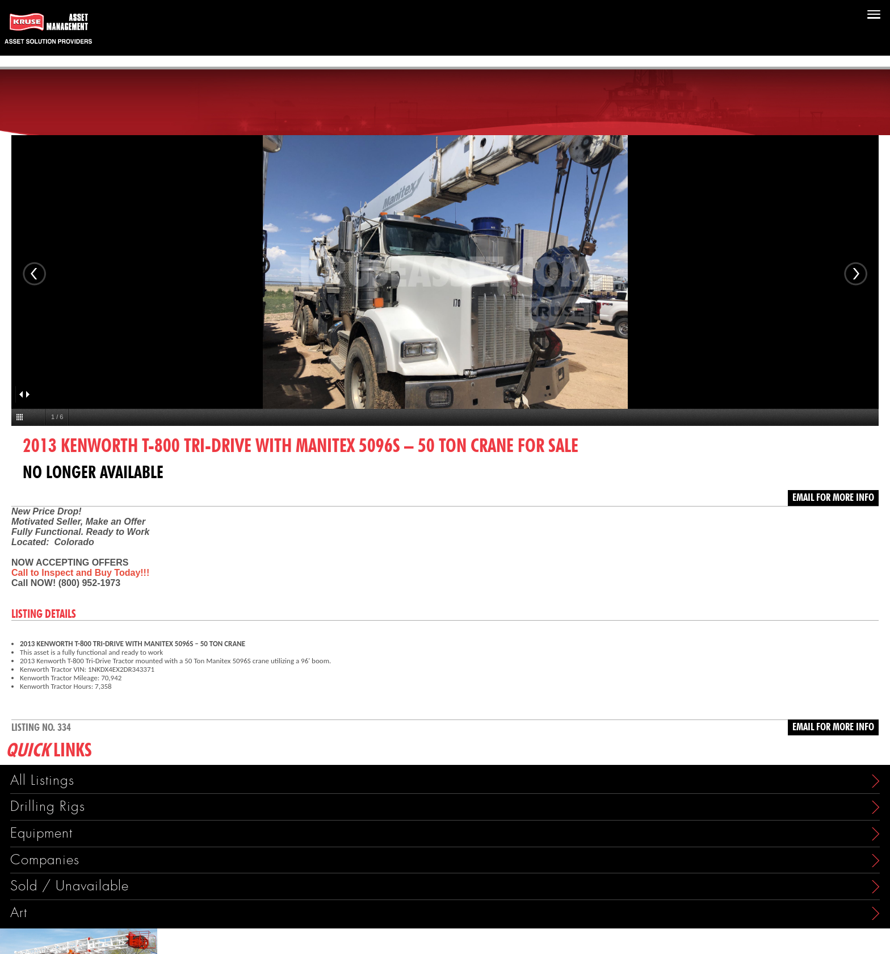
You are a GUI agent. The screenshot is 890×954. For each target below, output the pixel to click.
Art (18, 913)
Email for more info (833, 498)
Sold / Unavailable (69, 886)
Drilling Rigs (47, 806)
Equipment (41, 833)
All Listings (42, 780)
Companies (44, 860)
